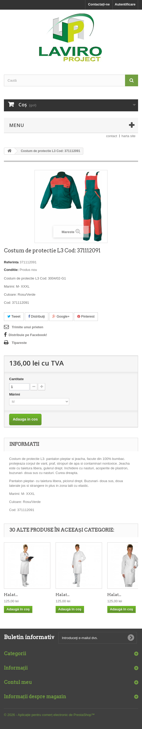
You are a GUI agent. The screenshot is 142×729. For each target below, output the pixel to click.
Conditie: (11, 270)
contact (111, 136)
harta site (128, 136)
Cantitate (16, 379)
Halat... (11, 594)
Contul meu (18, 682)
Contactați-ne (99, 4)
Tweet (13, 316)
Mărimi (15, 394)
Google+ (60, 316)
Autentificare (125, 4)
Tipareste (19, 343)
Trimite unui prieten (27, 327)
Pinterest (85, 316)
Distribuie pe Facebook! (28, 335)
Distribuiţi (36, 316)
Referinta (11, 262)
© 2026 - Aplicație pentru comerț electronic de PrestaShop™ (49, 715)
